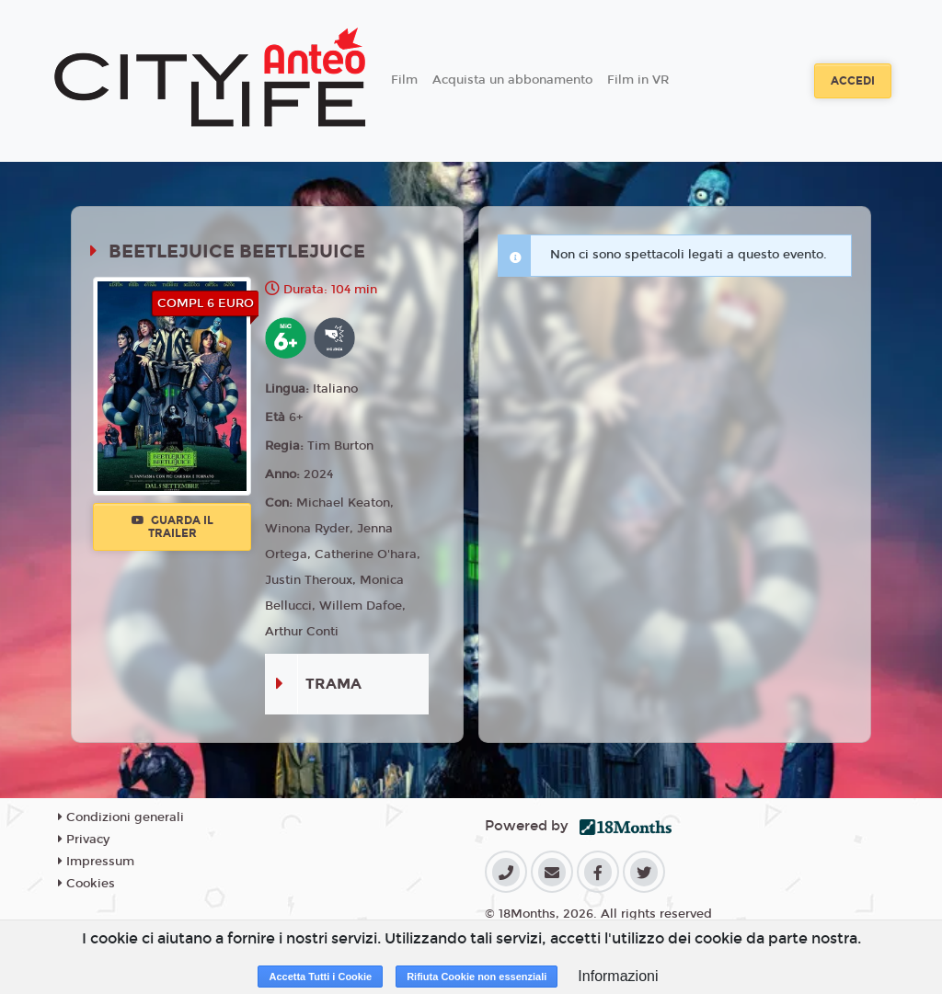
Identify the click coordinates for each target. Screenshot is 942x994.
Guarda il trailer (172, 527)
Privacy (83, 839)
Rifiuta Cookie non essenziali (476, 976)
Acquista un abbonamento (512, 80)
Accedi (853, 80)
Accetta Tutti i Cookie (320, 976)
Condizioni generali (121, 817)
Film (404, 80)
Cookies (86, 883)
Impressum (96, 861)
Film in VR (638, 80)
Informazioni (618, 976)
